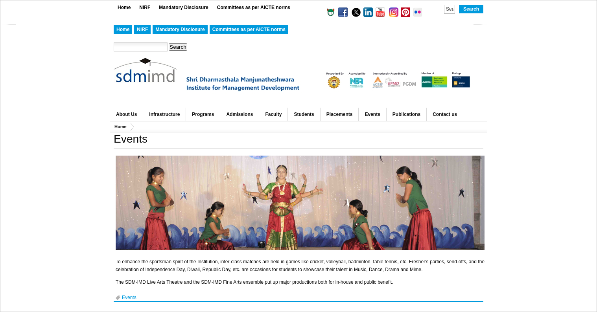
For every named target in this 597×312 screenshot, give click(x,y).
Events (372, 114)
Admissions (239, 114)
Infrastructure (164, 114)
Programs (203, 114)
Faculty (273, 114)
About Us (126, 114)
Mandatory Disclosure (183, 7)
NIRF (144, 7)
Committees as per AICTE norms (253, 7)
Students (304, 114)
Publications (406, 114)
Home (124, 7)
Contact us (445, 114)
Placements (339, 114)
